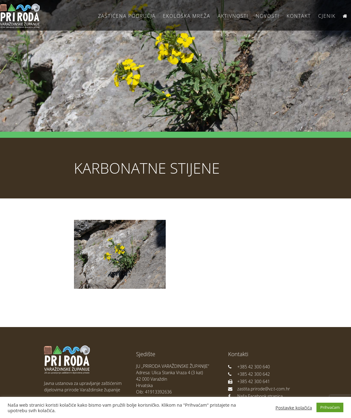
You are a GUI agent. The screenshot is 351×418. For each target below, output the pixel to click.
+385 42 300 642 (249, 374)
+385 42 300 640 (249, 367)
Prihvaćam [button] (330, 407)
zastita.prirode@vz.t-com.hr (259, 389)
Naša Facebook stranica (255, 396)
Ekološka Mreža (186, 16)
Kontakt (298, 16)
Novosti (267, 16)
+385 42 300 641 (249, 381)
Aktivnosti (233, 16)
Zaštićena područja (126, 16)
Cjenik (327, 16)
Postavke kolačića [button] (293, 407)
